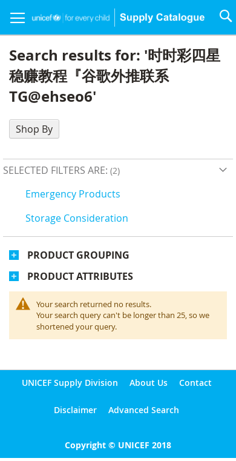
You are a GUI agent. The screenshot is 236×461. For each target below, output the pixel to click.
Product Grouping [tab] (78, 255)
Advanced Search (143, 410)
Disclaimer (75, 410)
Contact (195, 382)
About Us (148, 382)
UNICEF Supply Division (70, 382)
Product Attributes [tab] (80, 276)
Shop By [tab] (34, 129)
